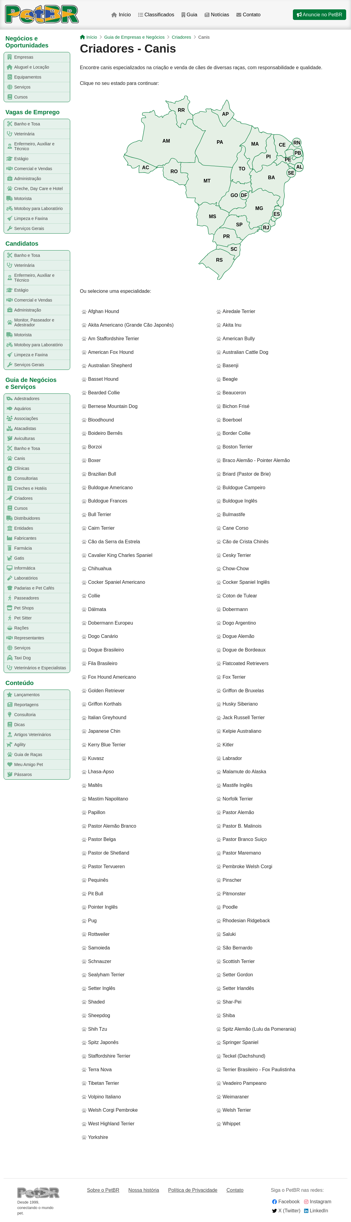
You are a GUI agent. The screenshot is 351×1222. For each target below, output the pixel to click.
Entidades (18, 528)
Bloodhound (98, 419)
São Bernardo (234, 947)
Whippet (228, 1123)
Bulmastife (230, 514)
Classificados (156, 15)
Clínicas (16, 468)
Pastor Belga (99, 839)
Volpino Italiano (101, 1096)
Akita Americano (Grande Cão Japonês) (128, 325)
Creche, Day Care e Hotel (33, 188)
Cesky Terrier (233, 555)
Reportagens (21, 704)
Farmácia (18, 548)
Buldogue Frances (104, 500)
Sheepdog (96, 1015)
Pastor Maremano (238, 852)
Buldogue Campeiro (240, 487)
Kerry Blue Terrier (104, 744)
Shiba (225, 1015)
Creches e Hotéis (25, 488)
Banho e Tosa (22, 124)
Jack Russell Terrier (240, 717)
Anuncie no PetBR (319, 14)
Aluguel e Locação (26, 67)
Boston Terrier (234, 446)
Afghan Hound (100, 311)
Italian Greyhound (104, 717)
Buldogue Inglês (237, 500)
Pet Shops (19, 608)
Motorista (18, 198)
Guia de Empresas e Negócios (134, 37)
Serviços (17, 87)
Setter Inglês (98, 988)
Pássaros (18, 774)
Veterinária (19, 134)
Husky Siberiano (237, 703)
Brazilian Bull (99, 474)
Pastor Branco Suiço (241, 839)
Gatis (14, 558)
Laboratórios (21, 578)
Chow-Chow (232, 568)
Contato (249, 15)
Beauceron (231, 392)
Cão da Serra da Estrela (111, 541)
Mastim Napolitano (105, 798)
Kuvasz (93, 758)
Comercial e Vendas (28, 168)
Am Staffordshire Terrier (110, 338)
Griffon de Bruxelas (240, 690)
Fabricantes (20, 538)
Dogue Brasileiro (103, 649)
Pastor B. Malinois (239, 826)
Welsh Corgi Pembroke (110, 1110)
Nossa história (143, 1190)
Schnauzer (96, 961)
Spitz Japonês (100, 1042)
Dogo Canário (100, 636)
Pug (89, 920)
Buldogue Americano (107, 487)
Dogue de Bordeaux (241, 649)
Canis (14, 458)
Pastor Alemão (235, 812)
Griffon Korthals (102, 703)
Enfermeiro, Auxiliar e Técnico (29, 146)
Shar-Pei (228, 1001)
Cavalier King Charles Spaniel (117, 555)
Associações (21, 418)
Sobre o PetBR (103, 1190)
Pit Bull (92, 893)
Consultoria (20, 714)
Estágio (16, 158)
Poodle (227, 907)
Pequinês (95, 880)
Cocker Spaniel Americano (113, 582)
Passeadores (21, 598)
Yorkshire (95, 1137)
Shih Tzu (94, 1029)
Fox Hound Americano (109, 677)
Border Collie (233, 433)
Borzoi (92, 446)
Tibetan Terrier (100, 1083)
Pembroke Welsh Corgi (244, 866)
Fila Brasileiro (99, 663)
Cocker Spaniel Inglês (243, 582)
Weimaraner (232, 1096)
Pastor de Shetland (105, 852)
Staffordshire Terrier (106, 1056)
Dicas (14, 724)
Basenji (227, 365)
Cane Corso (232, 528)
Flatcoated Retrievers (242, 663)
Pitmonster (231, 893)
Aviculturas (19, 438)
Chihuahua (96, 568)
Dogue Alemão (235, 636)
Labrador (229, 758)
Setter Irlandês (235, 988)
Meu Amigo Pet (23, 764)
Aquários (17, 408)
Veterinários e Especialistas (35, 668)
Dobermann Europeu (107, 623)
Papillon (93, 812)
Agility (14, 744)
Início (120, 15)
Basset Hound (100, 379)
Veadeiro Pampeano (241, 1083)
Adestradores (21, 398)
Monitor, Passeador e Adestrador (29, 322)
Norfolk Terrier (234, 798)
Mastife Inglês (234, 785)
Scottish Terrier (235, 961)
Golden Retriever (103, 690)
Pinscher (228, 880)
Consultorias (21, 478)
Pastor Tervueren (103, 866)
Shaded (93, 1001)
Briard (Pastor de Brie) (243, 474)
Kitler (225, 744)
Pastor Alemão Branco (109, 826)
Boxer (91, 460)
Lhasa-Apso (98, 771)
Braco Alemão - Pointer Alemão (253, 460)
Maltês (92, 785)
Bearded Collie (101, 392)
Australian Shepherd (107, 365)
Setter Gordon (234, 974)
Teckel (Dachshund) (240, 1056)
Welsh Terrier (233, 1110)
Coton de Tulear (236, 595)
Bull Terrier (96, 514)
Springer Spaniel (237, 1042)
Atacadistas (20, 428)
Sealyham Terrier (103, 974)
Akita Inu (228, 325)
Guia (189, 15)
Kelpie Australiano (238, 731)
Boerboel (229, 419)
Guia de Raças (23, 754)
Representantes (24, 638)
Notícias (217, 15)
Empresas (18, 57)
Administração (22, 178)
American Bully (235, 338)
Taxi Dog (17, 658)
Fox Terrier (231, 677)
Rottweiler (96, 934)
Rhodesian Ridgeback (243, 920)
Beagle (227, 379)
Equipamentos (22, 77)
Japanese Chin (101, 731)
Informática (19, 568)
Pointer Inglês (100, 907)
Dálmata (94, 609)
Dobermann (232, 609)
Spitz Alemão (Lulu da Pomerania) (256, 1029)
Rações (16, 628)
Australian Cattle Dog (242, 352)
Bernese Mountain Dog (110, 406)
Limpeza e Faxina (26, 218)
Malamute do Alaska (241, 771)
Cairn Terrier (98, 528)
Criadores (18, 498)
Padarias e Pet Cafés (29, 588)
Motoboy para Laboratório (33, 208)
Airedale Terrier (235, 311)
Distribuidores (22, 518)
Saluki (226, 934)
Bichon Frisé (233, 406)
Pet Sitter (18, 618)
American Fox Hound (107, 352)
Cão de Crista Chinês (242, 541)
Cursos (16, 97)
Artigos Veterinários (27, 734)
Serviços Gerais (24, 228)
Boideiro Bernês (102, 433)
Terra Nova (97, 1069)
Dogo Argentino (236, 623)
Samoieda (96, 947)
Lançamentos (22, 694)
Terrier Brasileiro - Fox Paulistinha (255, 1069)
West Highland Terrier (108, 1123)
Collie (91, 595)
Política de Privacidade (193, 1190)
